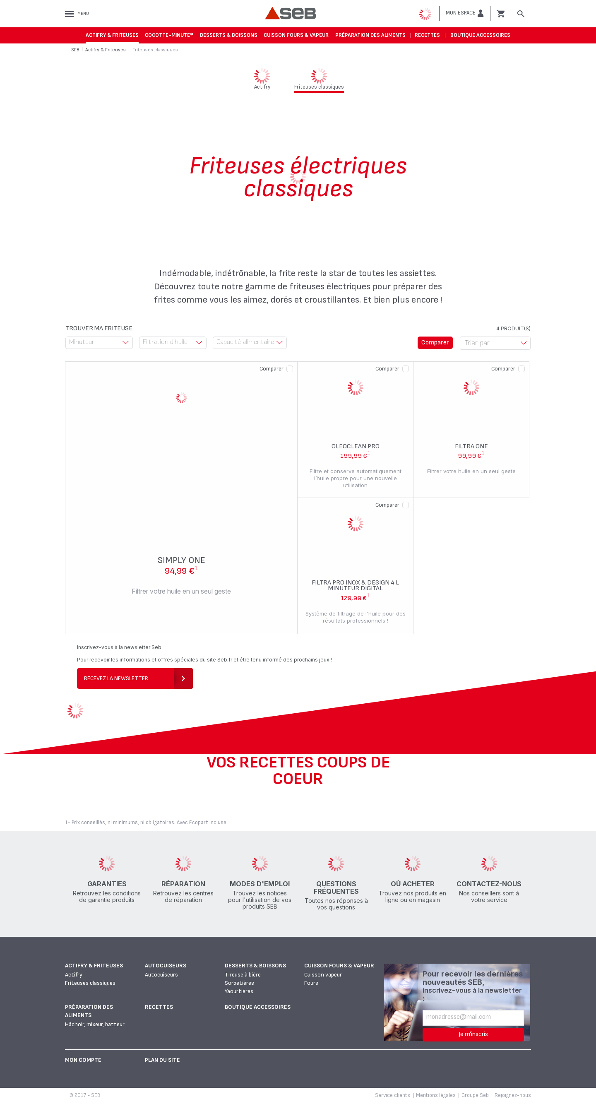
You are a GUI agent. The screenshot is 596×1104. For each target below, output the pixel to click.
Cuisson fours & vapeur (296, 35)
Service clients (392, 1095)
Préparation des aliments (370, 35)
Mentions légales (436, 1095)
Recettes (427, 35)
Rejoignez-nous (513, 1095)
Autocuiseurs (165, 965)
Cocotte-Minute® (169, 35)
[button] (465, 13)
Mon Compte (83, 1059)
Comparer (272, 368)
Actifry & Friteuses (112, 35)
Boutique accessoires (480, 35)
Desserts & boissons (228, 35)
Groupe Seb (475, 1095)
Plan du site (162, 1059)
